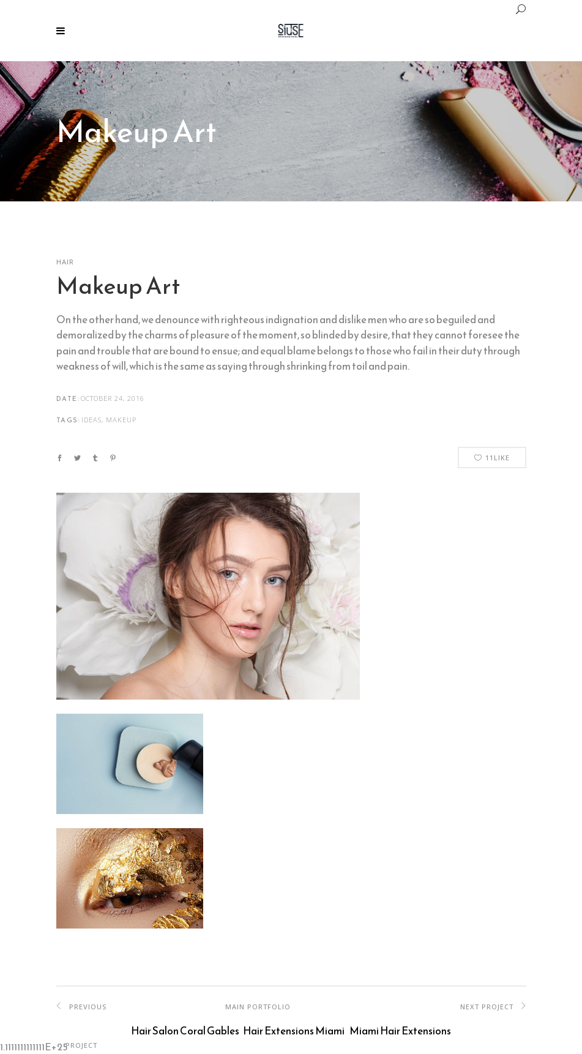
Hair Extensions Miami (294, 1031)
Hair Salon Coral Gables (185, 1031)
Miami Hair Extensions (400, 1031)
